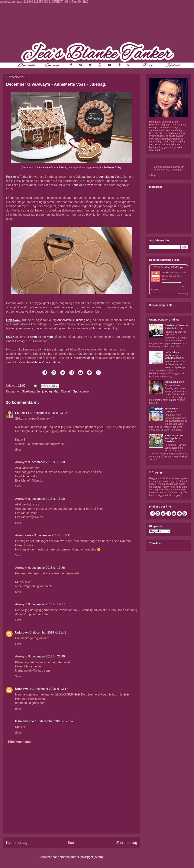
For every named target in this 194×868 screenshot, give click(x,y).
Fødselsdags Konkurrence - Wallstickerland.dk (174, 355)
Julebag (81, 176)
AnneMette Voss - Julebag (53, 167)
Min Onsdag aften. (175, 381)
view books (182, 293)
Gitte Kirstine (24, 721)
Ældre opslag (126, 843)
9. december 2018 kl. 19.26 (46, 567)
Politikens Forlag (112, 167)
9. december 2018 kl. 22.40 (46, 656)
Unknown (22, 632)
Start (72, 843)
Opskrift (66, 391)
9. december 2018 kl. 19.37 (46, 604)
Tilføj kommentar (20, 741)
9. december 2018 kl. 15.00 (46, 462)
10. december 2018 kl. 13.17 (49, 688)
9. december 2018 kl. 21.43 (48, 632)
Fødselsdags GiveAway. (172, 410)
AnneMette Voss (110, 176)
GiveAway (28, 391)
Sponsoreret (81, 391)
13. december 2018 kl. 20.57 (54, 721)
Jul (38, 391)
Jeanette (166, 272)
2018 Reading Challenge (168, 267)
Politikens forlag (83, 358)
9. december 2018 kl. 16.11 (52, 535)
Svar (18, 449)
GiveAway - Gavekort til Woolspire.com (176, 327)
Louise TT (22, 413)
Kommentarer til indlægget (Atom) (80, 857)
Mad (56, 391)
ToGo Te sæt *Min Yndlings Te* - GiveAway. (174, 438)
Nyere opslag (16, 843)
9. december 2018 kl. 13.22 (49, 413)
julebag (47, 391)
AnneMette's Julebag (71, 320)
